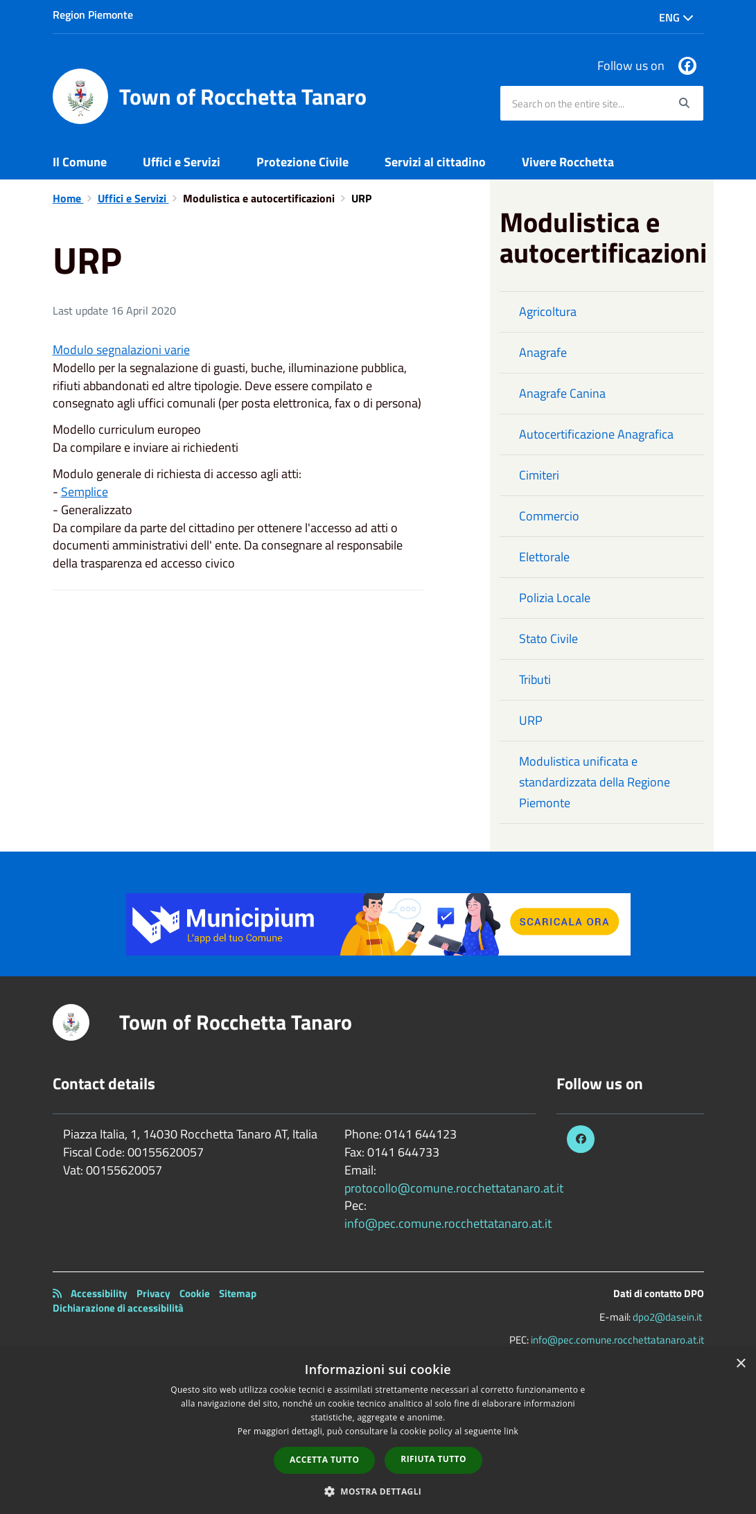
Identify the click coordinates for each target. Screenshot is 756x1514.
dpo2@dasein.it (667, 1317)
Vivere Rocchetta (568, 161)
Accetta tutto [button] (324, 1459)
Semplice (84, 491)
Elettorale (544, 556)
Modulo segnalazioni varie (121, 349)
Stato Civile (548, 638)
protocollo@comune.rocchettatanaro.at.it (453, 1188)
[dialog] (378, 1431)
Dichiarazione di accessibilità (118, 1308)
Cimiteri (539, 475)
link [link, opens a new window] (511, 1431)
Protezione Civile (302, 161)
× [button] (740, 1364)
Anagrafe (543, 352)
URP (531, 720)
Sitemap (237, 1293)
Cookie (194, 1293)
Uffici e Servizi (181, 161)
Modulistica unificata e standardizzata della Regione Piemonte (594, 782)
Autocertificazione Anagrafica (596, 434)
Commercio (549, 516)
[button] (378, 1490)
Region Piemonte (93, 14)
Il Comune (80, 161)
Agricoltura (548, 311)
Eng (676, 17)
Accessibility (99, 1293)
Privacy (153, 1293)
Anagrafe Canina (562, 393)
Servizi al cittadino (435, 161)
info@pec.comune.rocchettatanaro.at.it (448, 1223)
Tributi (535, 679)
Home (68, 198)
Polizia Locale (554, 597)
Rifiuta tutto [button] (433, 1459)
